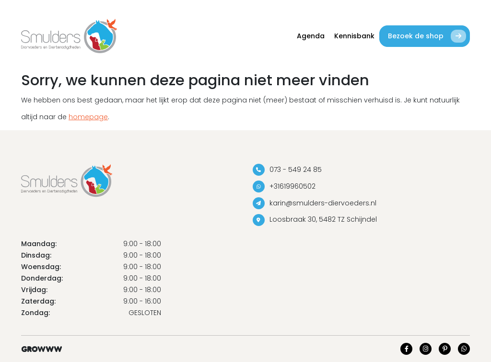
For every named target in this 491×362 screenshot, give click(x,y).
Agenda (311, 36)
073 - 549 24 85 (287, 170)
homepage (88, 117)
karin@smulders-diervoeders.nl (314, 203)
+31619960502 (284, 186)
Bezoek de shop (427, 36)
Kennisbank (354, 36)
